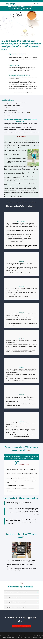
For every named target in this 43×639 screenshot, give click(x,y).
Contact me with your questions (21, 626)
